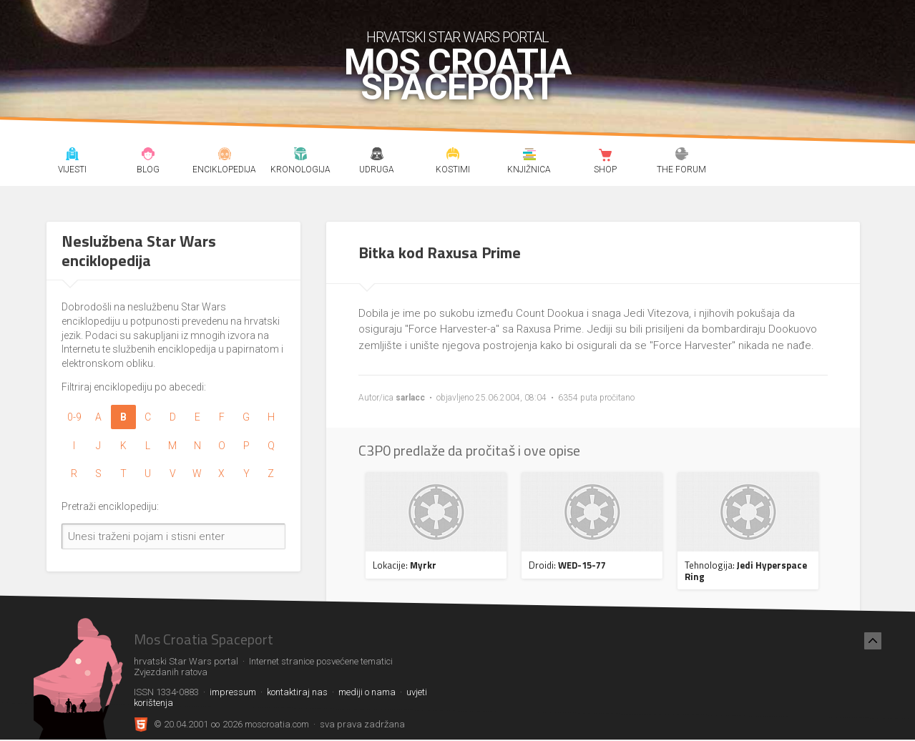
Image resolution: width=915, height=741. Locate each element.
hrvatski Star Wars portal (457, 37)
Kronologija (301, 156)
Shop (606, 156)
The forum (682, 156)
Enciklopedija (224, 156)
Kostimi (453, 156)
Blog (148, 156)
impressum (233, 692)
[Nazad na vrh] (872, 640)
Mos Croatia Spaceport (457, 75)
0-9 (74, 417)
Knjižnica (530, 156)
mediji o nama (367, 692)
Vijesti (72, 156)
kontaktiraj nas (297, 692)
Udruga (377, 156)
